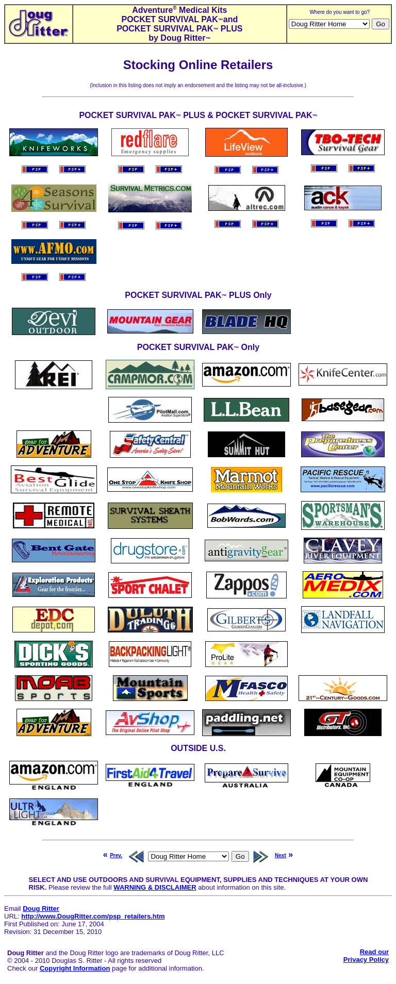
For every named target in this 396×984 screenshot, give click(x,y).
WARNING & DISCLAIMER (154, 887)
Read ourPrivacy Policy (366, 955)
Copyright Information (75, 968)
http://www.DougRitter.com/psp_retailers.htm (92, 916)
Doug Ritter (41, 908)
